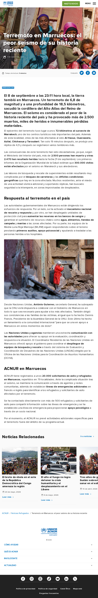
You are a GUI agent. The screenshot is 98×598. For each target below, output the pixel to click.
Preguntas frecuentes (49, 593)
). (12, 358)
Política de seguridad (47, 589)
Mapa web (77, 589)
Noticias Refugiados (20, 513)
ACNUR (5, 513)
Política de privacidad (25, 589)
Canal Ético (65, 589)
